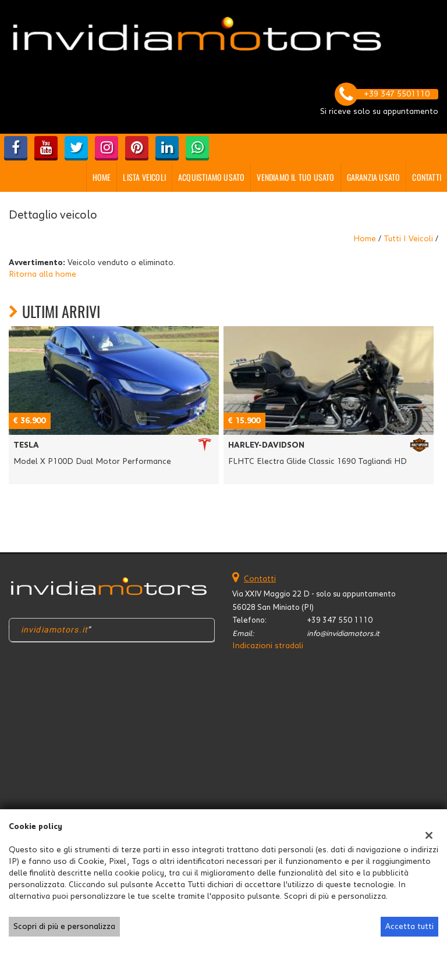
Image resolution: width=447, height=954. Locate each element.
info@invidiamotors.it (343, 634)
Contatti (426, 177)
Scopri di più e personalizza (64, 927)
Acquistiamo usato (211, 177)
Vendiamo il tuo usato (295, 177)
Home (102, 177)
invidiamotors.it (54, 629)
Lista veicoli (144, 177)
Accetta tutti (409, 927)
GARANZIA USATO (373, 177)
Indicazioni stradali (267, 646)
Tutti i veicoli (408, 239)
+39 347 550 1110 (339, 620)
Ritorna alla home (42, 274)
